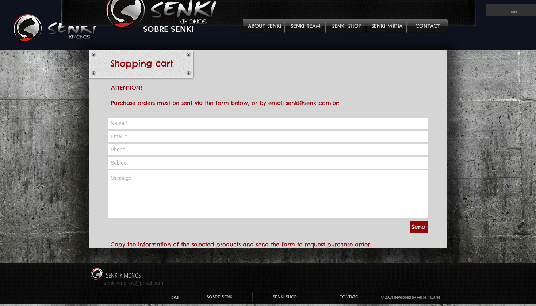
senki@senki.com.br (312, 102)
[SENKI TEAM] (306, 26)
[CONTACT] (428, 26)
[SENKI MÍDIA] (387, 26)
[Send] (419, 227)
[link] (516, 12)
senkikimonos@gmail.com (133, 283)
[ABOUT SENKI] (264, 26)
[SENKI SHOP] (347, 26)
